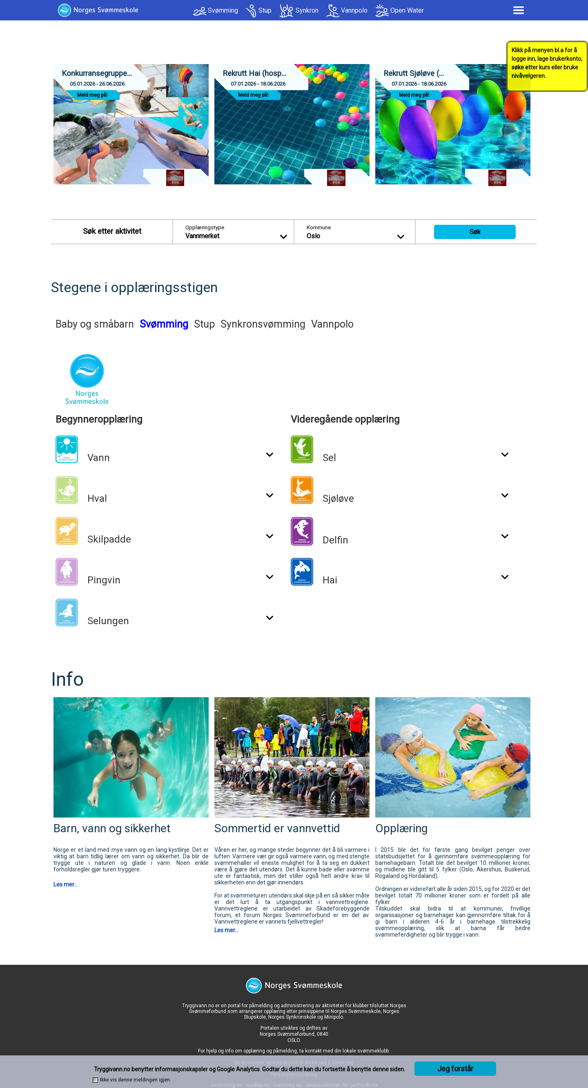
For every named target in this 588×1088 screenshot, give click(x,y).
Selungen (108, 621)
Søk (475, 232)
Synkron (307, 10)
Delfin (335, 540)
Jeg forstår (455, 1068)
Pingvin (103, 580)
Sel (329, 457)
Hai (330, 580)
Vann (98, 457)
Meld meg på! (92, 95)
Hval (97, 498)
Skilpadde (109, 539)
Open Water (407, 10)
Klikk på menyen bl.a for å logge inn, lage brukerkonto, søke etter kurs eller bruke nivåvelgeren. (547, 63)
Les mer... (65, 884)
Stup (265, 10)
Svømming (223, 10)
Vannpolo (354, 10)
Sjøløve (338, 498)
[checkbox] (95, 1080)
